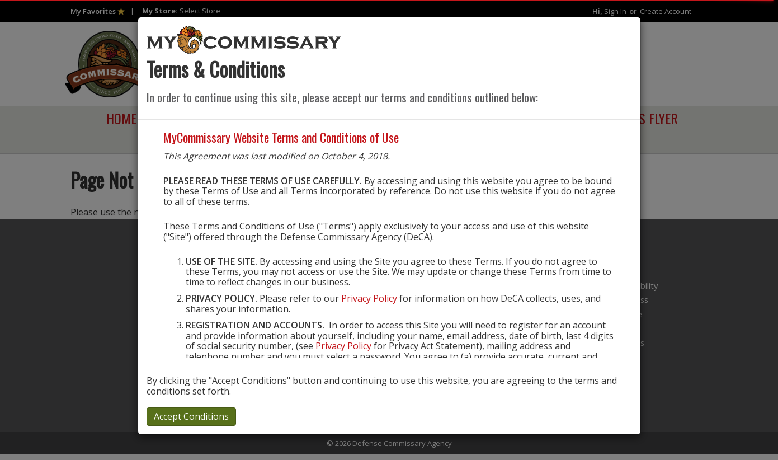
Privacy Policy (369, 298)
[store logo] (244, 39)
